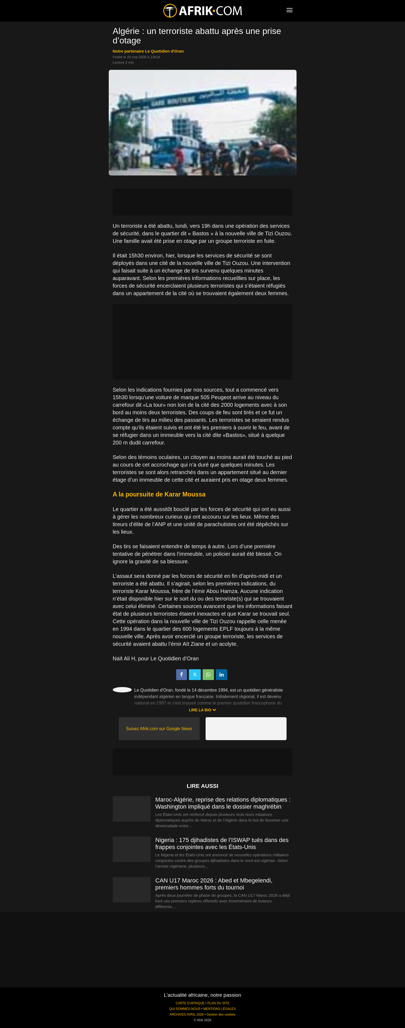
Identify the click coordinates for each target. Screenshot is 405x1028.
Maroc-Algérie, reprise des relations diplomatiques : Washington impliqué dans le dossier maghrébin (223, 803)
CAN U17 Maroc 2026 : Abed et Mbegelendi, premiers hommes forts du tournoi (214, 884)
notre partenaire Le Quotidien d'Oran (148, 51)
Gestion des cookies (220, 1014)
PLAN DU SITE (218, 1003)
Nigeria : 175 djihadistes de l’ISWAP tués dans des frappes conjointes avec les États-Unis (222, 843)
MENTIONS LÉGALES (219, 1009)
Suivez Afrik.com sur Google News (159, 728)
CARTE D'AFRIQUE (190, 1003)
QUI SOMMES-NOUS (184, 1009)
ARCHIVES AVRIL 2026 (186, 1014)
